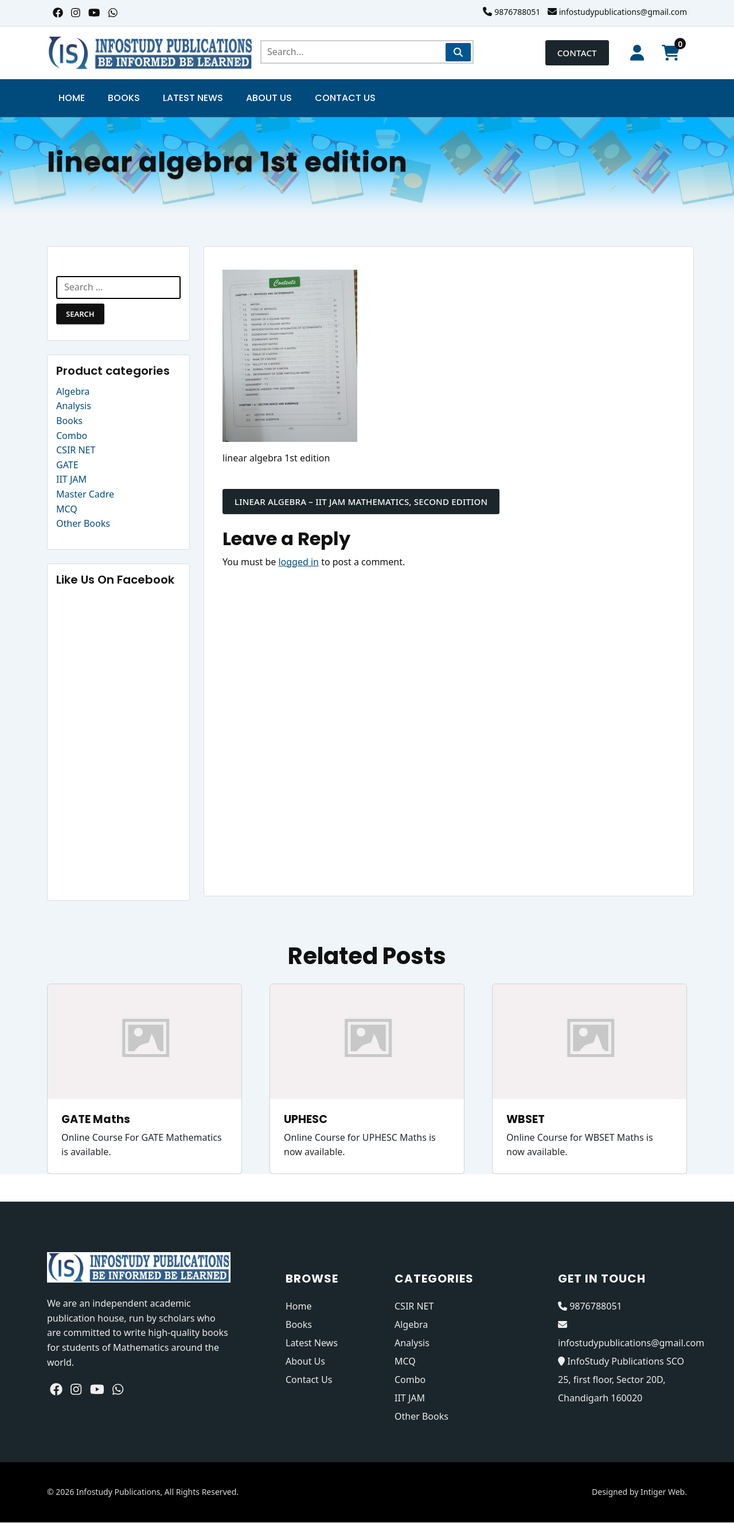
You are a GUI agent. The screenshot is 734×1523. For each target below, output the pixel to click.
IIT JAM (71, 479)
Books (124, 98)
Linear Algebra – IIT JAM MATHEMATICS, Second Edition (361, 501)
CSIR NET (75, 450)
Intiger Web (663, 1492)
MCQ (66, 509)
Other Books (83, 524)
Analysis (73, 406)
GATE (67, 465)
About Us (269, 98)
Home (71, 98)
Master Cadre (85, 494)
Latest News (193, 98)
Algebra (72, 391)
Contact (575, 53)
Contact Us (345, 98)
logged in (298, 561)
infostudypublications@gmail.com (623, 11)
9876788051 (517, 11)
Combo (71, 435)
